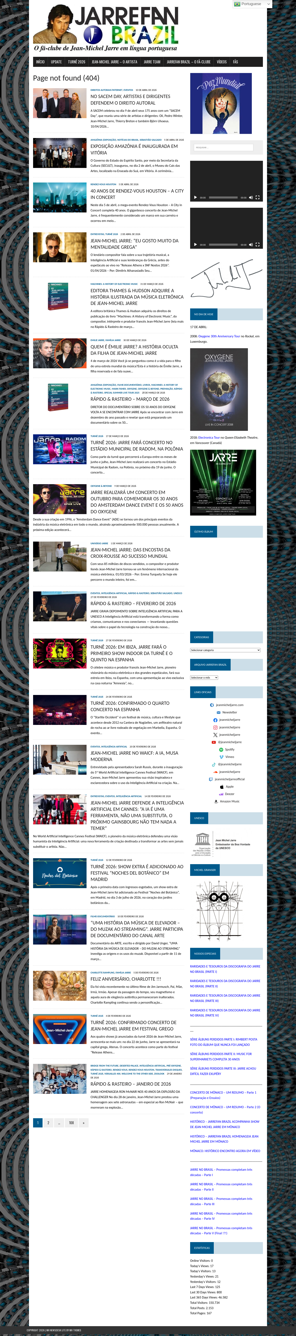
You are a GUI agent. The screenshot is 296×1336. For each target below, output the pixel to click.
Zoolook (139, 1034)
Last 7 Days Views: (204, 1289)
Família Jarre (106, 335)
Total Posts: (200, 1310)
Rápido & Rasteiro (165, 383)
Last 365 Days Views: (206, 1299)
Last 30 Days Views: (205, 1294)
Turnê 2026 (105, 229)
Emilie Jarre (91, 335)
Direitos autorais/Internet (100, 90)
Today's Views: (202, 1268)
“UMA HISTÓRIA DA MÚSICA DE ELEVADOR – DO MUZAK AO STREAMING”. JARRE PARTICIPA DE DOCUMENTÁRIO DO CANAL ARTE (132, 895)
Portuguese (247, 4)
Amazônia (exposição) (97, 134)
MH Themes (75, 1332)
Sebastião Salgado (144, 134)
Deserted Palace (122, 1026)
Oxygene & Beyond (129, 383)
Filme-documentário (123, 379)
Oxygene (112, 383)
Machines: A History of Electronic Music (107, 278)
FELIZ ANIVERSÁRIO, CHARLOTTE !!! (119, 940)
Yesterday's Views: (204, 1278)
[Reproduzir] (198, 200)
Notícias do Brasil (121, 134)
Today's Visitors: (203, 1273)
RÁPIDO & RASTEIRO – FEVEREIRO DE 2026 (127, 587)
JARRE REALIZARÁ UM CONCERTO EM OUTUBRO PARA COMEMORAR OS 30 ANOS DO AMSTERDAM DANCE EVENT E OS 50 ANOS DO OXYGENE (134, 482)
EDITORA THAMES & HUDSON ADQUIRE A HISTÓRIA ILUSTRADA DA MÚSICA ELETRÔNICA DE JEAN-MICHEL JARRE (134, 291)
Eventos (122, 90)
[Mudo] (257, 200)
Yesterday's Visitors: (205, 1283)
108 (65, 1079)
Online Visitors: (202, 1262)
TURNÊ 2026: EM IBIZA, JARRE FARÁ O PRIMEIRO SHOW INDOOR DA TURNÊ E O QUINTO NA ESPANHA (133, 636)
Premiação (147, 383)
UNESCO (171, 576)
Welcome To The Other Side (117, 1034)
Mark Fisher (99, 383)
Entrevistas (91, 229)
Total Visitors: (201, 1304)
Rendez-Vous (103, 1030)
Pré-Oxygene (167, 1026)
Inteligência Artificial (108, 576)
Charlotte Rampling (96, 933)
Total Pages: (200, 1315)
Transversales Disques (151, 1030)
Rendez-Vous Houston (97, 179)
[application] (230, 182)
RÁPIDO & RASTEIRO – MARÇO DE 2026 (123, 394)
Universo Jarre (93, 526)
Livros (140, 379)
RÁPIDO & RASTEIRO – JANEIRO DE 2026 (124, 1041)
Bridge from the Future (98, 1026)
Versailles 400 (92, 1034)
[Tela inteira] (264, 200)
